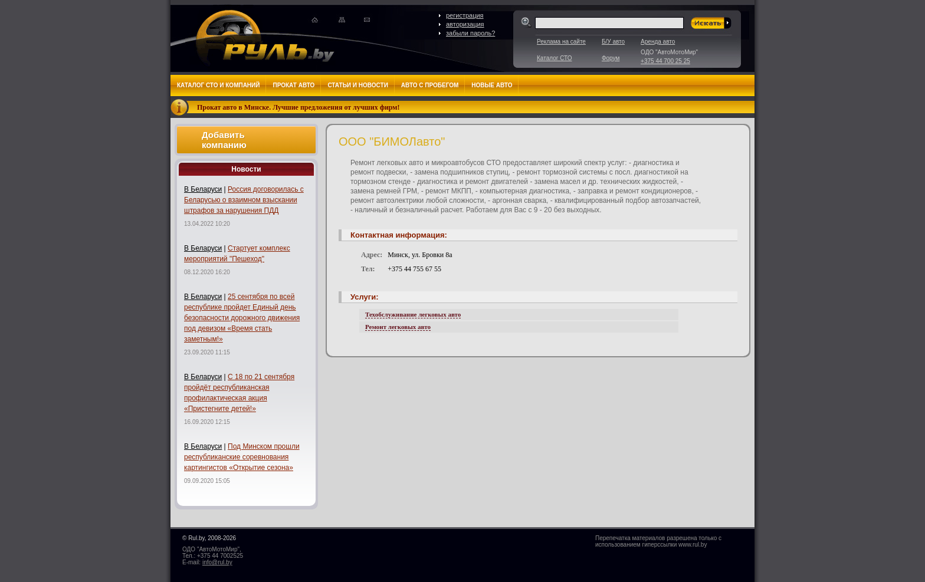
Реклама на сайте (561, 41)
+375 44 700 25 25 (665, 61)
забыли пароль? (470, 33)
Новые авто (491, 85)
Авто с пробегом (430, 85)
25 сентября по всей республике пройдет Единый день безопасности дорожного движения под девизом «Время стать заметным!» (242, 317)
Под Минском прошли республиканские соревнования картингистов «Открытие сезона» (242, 457)
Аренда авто (658, 41)
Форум (610, 58)
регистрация (465, 15)
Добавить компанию (224, 140)
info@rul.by (217, 562)
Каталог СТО (554, 58)
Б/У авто (613, 41)
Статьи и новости (357, 85)
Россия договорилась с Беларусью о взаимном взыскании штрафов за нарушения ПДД (244, 200)
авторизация (465, 24)
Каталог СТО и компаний (218, 85)
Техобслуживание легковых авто (413, 314)
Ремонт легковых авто (398, 326)
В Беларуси (203, 189)
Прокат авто (293, 85)
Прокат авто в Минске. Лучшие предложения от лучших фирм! (298, 107)
